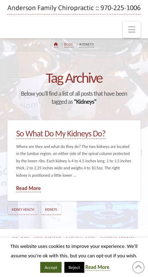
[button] (132, 29)
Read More (28, 188)
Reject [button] (74, 267)
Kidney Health (23, 209)
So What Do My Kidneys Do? (60, 133)
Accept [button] (50, 267)
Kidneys (51, 209)
